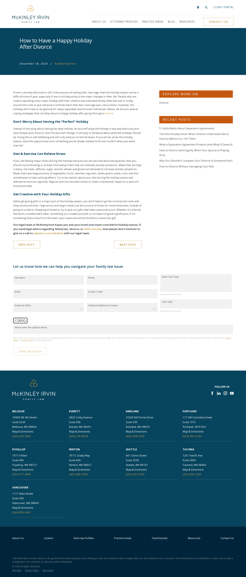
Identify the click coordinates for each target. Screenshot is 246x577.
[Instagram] (225, 393)
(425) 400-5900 (78, 474)
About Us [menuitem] (99, 21)
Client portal (223, 7)
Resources (194, 538)
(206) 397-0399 (135, 474)
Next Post (128, 244)
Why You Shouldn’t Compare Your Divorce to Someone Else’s (196, 160)
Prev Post (27, 244)
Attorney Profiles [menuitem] (124, 21)
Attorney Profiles (83, 538)
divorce (109, 113)
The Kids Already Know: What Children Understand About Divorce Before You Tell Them (194, 136)
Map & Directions (22, 431)
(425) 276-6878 (78, 436)
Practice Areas (122, 538)
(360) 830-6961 (21, 512)
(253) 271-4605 (21, 474)
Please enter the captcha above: (31, 327)
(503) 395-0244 (192, 436)
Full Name (20, 278)
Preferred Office (23, 305)
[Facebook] (212, 393)
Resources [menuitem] (187, 21)
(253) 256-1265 (192, 474)
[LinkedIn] (219, 393)
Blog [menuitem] (171, 21)
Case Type (167, 301)
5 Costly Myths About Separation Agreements (186, 128)
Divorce (163, 102)
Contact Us (218, 22)
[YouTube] (232, 393)
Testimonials (160, 538)
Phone (91, 278)
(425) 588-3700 (135, 436)
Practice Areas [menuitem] (152, 21)
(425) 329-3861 (21, 436)
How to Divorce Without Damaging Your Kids (186, 166)
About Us (18, 538)
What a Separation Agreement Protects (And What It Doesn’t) (195, 144)
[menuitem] (16, 570)
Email (17, 291)
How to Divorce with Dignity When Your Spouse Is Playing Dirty (194, 152)
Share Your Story (170, 277)
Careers (48, 538)
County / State (95, 291)
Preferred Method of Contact (103, 305)
